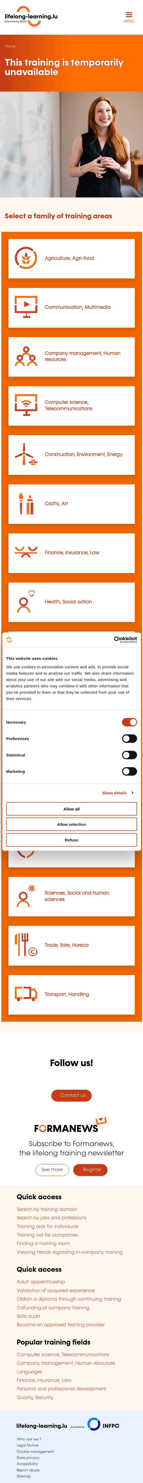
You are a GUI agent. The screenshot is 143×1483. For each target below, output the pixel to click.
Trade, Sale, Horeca (67, 945)
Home (10, 46)
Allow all (71, 808)
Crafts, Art (56, 504)
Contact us (72, 1095)
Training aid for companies (47, 1235)
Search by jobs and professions (51, 1218)
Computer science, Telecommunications (63, 1355)
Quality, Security (35, 1397)
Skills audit (28, 1316)
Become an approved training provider (61, 1325)
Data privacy (28, 1458)
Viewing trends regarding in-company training (70, 1252)
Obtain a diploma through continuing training (69, 1299)
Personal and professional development (62, 1389)
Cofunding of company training (53, 1308)
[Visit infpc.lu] (68, 1429)
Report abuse (28, 1470)
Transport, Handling (67, 994)
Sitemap (24, 1476)
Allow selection (71, 824)
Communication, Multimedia (77, 307)
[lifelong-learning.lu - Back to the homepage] (31, 17)
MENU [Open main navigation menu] (129, 21)
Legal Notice (27, 1445)
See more (52, 1170)
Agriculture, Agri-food (69, 258)
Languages (29, 1372)
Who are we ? (29, 1439)
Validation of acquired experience (56, 1290)
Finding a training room (43, 1243)
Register (90, 1170)
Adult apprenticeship (41, 1282)
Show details (114, 793)
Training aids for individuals (48, 1226)
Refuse (71, 839)
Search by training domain (47, 1209)
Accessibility (27, 1464)
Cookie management (35, 1452)
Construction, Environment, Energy (83, 454)
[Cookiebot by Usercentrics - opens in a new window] (114, 639)
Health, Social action (68, 602)
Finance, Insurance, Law (72, 553)
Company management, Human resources (66, 1363)
